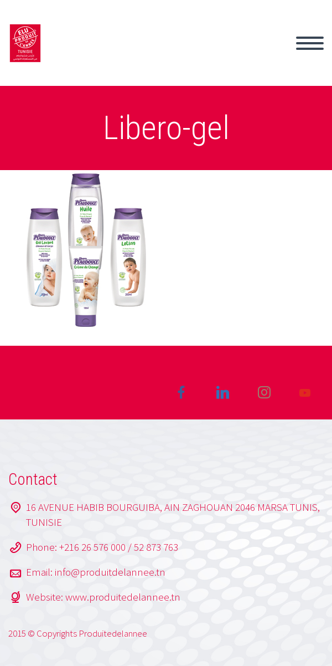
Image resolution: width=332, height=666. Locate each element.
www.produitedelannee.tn (122, 596)
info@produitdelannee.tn (110, 571)
